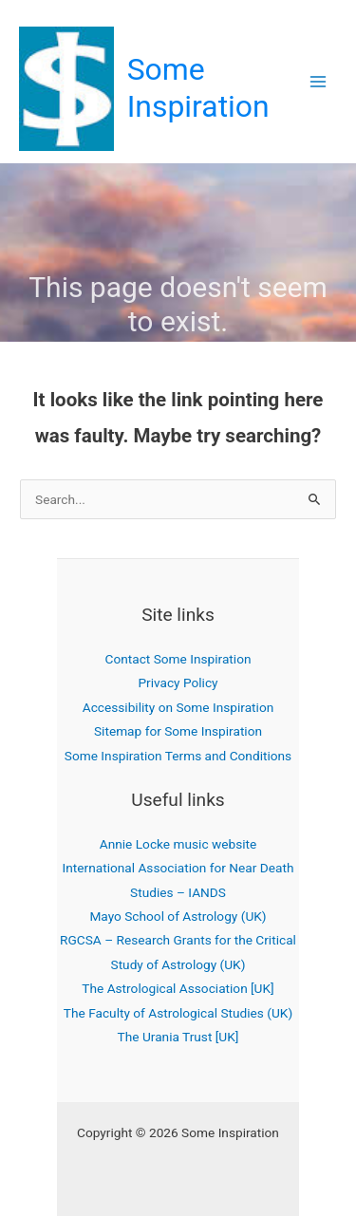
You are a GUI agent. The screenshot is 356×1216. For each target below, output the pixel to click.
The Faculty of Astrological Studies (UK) (178, 1012)
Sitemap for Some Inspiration (178, 731)
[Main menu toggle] (318, 82)
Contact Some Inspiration (178, 658)
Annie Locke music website (178, 843)
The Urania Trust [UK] (178, 1036)
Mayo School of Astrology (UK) (177, 916)
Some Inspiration (198, 87)
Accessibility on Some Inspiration (178, 707)
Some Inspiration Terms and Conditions (178, 755)
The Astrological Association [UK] (177, 988)
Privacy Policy (177, 682)
